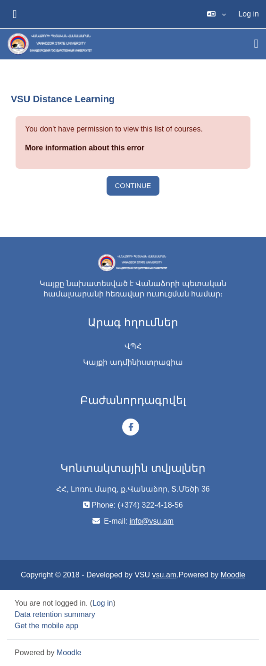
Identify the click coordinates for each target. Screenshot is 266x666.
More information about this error (84, 148)
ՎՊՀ (133, 346)
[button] (216, 14)
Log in (248, 14)
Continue (133, 185)
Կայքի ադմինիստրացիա (133, 362)
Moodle (233, 575)
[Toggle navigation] (256, 43)
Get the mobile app (46, 626)
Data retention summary (55, 614)
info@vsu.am (152, 521)
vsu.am (164, 575)
